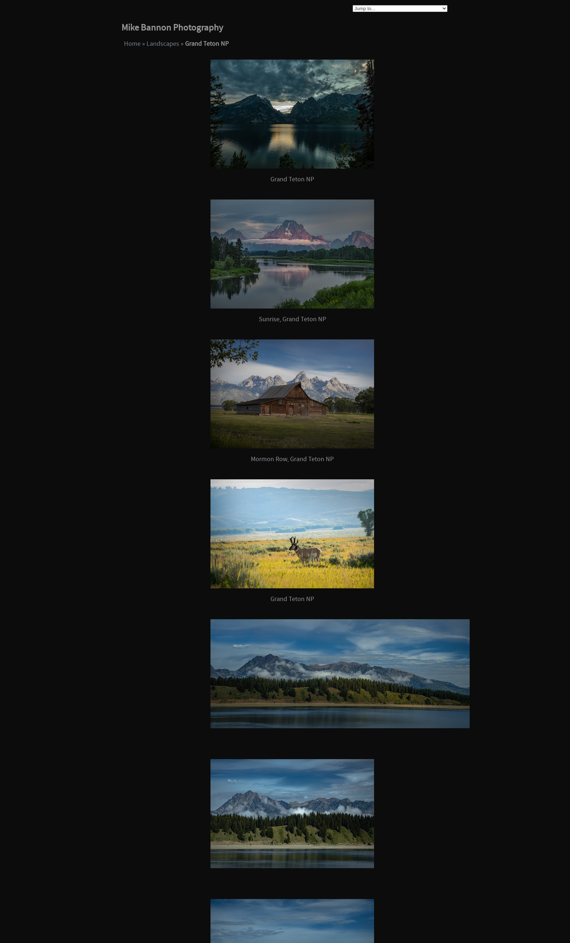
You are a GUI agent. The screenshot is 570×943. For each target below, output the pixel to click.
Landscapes (162, 44)
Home (132, 44)
